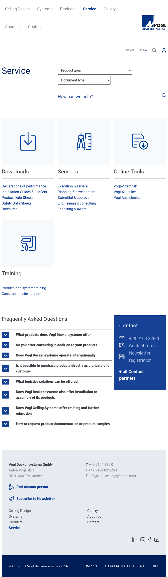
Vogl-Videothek (125, 186)
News (130, 50)
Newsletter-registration (140, 356)
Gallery (110, 9)
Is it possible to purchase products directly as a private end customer (62, 368)
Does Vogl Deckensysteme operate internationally (55, 355)
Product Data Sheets (17, 198)
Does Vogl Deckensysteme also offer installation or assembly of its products (56, 395)
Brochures (9, 209)
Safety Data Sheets (17, 203)
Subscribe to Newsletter (35, 499)
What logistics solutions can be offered (47, 381)
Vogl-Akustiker (125, 192)
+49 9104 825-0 (144, 338)
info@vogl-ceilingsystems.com (112, 476)
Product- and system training (24, 288)
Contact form (142, 345)
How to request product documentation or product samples (63, 424)
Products (67, 9)
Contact (35, 26)
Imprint (92, 566)
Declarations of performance (24, 186)
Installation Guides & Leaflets (24, 192)
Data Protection (119, 566)
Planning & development (76, 192)
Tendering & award (72, 209)
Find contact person (32, 487)
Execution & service (73, 186)
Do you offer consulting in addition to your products (56, 345)
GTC (143, 566)
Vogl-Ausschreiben (128, 198)
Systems (44, 9)
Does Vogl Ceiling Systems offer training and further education (57, 411)
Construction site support (21, 294)
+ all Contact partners (131, 375)
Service (89, 9)
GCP (156, 566)
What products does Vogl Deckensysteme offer (53, 335)
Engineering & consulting (77, 203)
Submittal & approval (74, 198)
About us (13, 26)
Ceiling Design (17, 9)
